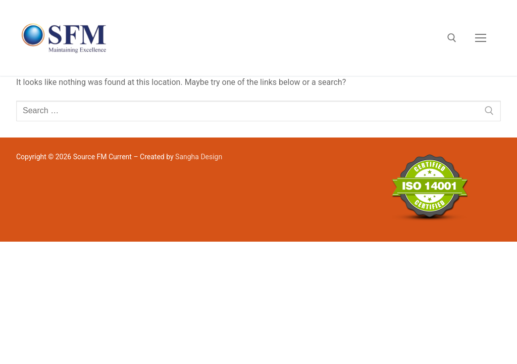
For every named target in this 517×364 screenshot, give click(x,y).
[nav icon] (480, 38)
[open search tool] (451, 37)
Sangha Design (198, 157)
